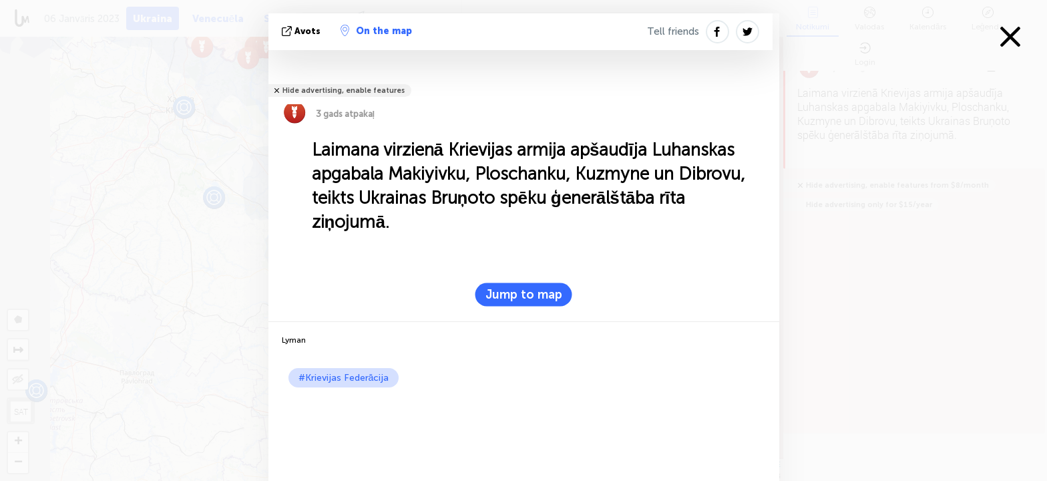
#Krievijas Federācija (343, 377)
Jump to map (523, 294)
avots (302, 31)
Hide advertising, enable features (343, 90)
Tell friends (673, 31)
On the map (376, 31)
